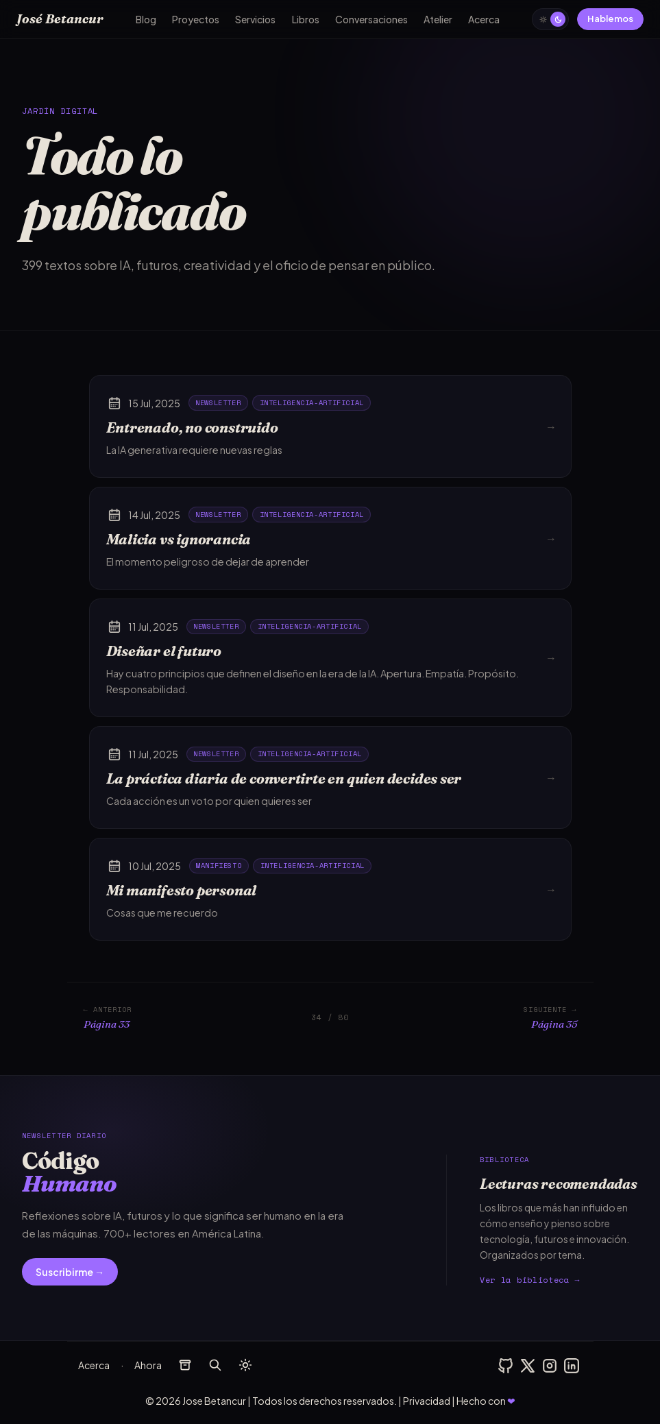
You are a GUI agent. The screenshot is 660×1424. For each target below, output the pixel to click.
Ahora (148, 1365)
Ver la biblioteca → (530, 1280)
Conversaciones (371, 19)
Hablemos (610, 18)
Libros (305, 19)
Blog (146, 19)
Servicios (255, 19)
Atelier (438, 19)
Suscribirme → (70, 1272)
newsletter (218, 402)
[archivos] (185, 1365)
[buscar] (215, 1365)
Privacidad (426, 1401)
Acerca (484, 19)
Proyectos (195, 19)
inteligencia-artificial (312, 402)
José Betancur (59, 19)
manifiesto (218, 865)
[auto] (550, 19)
